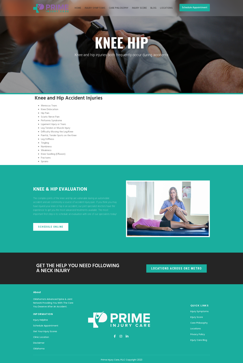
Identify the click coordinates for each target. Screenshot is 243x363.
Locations (166, 8)
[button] (194, 7)
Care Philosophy (118, 8)
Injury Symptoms (95, 8)
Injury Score (139, 8)
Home (78, 8)
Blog (153, 8)
